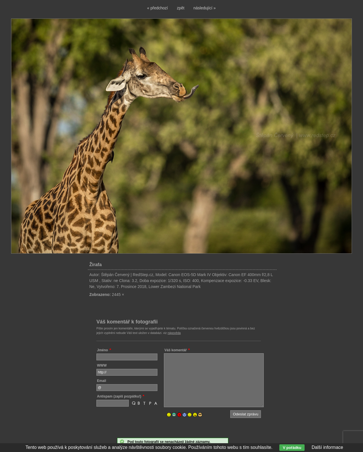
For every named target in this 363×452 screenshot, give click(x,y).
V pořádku (292, 447)
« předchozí (157, 8)
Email (101, 381)
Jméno (102, 350)
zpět (180, 8)
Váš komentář (175, 350)
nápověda (174, 333)
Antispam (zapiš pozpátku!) (119, 396)
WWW (102, 365)
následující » (204, 8)
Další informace (327, 447)
